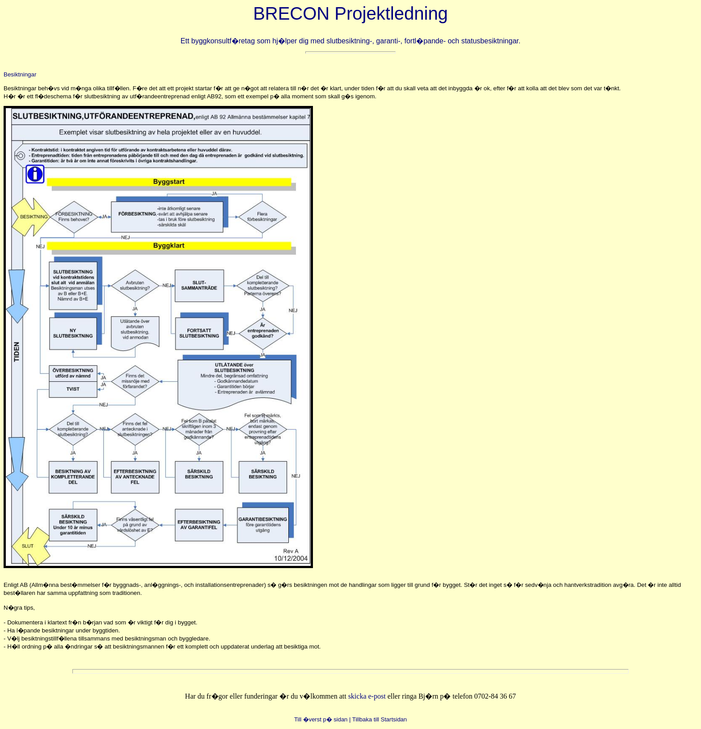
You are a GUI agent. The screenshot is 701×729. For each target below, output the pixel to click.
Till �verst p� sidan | (322, 719)
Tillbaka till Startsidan (379, 719)
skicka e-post (368, 696)
